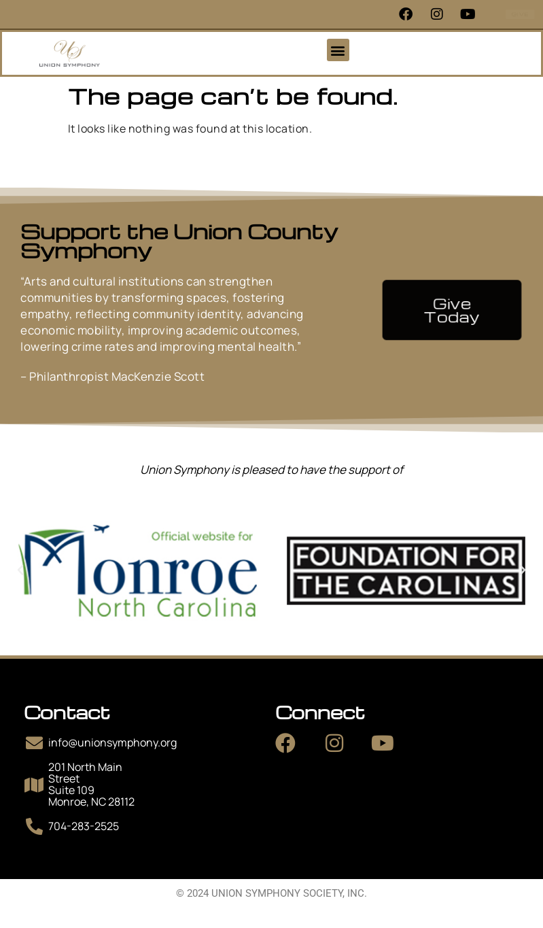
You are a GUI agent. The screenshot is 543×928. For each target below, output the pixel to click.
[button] (338, 50)
